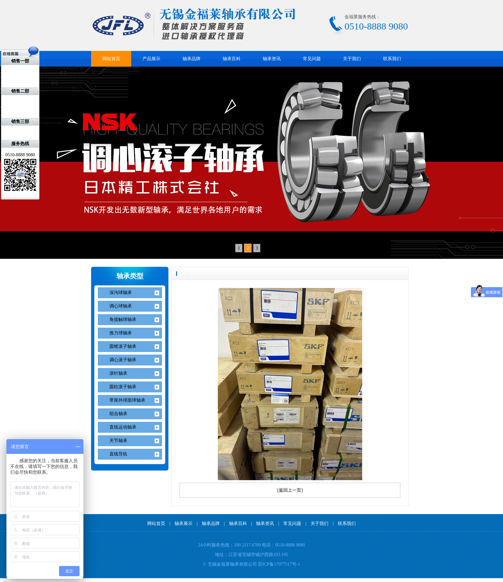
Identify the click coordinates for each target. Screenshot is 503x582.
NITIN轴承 (19, 580)
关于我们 (352, 58)
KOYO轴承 (34, 580)
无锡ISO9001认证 (51, 580)
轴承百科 (232, 58)
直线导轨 (118, 454)
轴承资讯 (272, 58)
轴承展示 (183, 523)
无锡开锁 (41, 580)
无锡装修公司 (72, 580)
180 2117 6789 (247, 545)
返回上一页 (290, 490)
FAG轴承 (26, 580)
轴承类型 (129, 276)
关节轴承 (118, 440)
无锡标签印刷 (62, 580)
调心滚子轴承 (122, 359)
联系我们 (392, 58)
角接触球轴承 (122, 319)
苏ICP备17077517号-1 (279, 564)
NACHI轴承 (10, 580)
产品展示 (151, 58)
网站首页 (111, 58)
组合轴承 (118, 413)
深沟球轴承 (120, 292)
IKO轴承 (3, 580)
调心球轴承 (120, 306)
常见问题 (312, 58)
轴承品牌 (191, 58)
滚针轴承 (118, 373)
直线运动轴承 (122, 427)
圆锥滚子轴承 (122, 346)
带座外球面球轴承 (127, 400)
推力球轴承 (120, 333)
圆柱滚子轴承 (122, 386)
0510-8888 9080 (290, 545)
